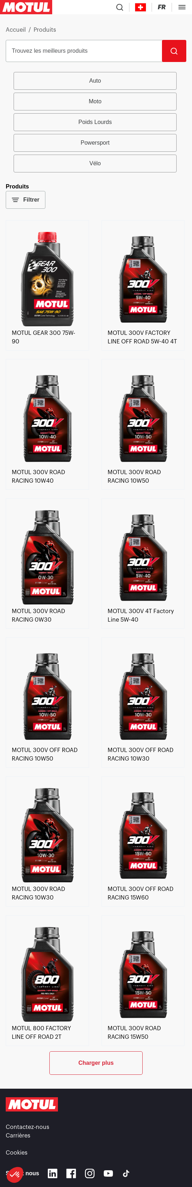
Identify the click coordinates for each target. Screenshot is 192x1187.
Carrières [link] (18, 1136)
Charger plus (96, 1063)
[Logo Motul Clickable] (26, 7)
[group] (96, 122)
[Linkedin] (53, 1173)
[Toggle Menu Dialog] (182, 7)
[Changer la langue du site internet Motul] (162, 7)
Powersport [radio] (95, 143)
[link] (47, 324)
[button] (15, 1174)
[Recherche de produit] (119, 7)
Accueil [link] (16, 30)
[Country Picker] (140, 7)
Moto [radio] (95, 101)
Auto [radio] (95, 81)
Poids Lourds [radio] (95, 122)
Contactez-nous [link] (27, 1127)
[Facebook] (71, 1173)
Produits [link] (45, 30)
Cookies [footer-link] (17, 1153)
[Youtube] (108, 1173)
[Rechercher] (174, 51)
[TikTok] (126, 1173)
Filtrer (25, 199)
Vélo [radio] (95, 163)
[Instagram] (90, 1173)
